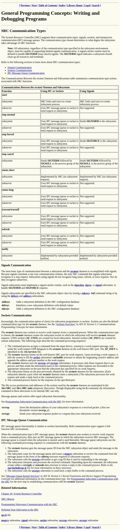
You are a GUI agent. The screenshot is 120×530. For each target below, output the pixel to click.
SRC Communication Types (23, 31)
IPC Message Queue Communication (26, 73)
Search (95, 5)
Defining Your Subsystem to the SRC (20, 509)
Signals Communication (20, 67)
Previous (25, 5)
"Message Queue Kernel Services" (22, 476)
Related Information (14, 487)
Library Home (74, 5)
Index (62, 5)
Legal (87, 5)
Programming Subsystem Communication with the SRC (33, 401)
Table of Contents (47, 5)
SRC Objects (7, 499)
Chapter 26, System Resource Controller (21, 493)
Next (34, 5)
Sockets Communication (20, 70)
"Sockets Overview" (65, 324)
